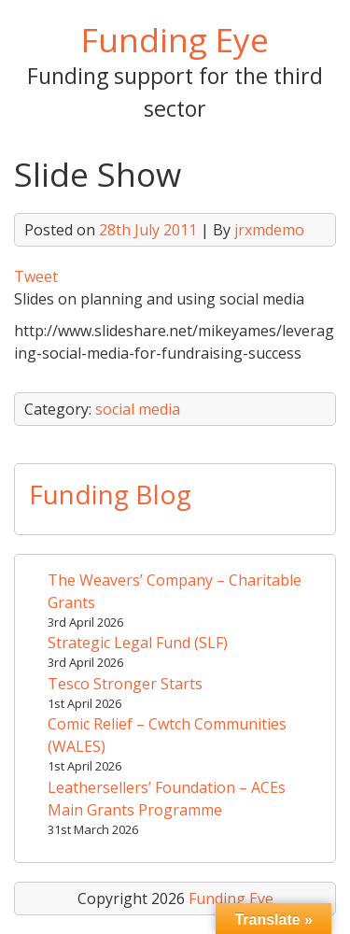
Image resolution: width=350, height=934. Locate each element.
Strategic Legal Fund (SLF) (138, 642)
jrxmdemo (269, 229)
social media (137, 409)
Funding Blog (110, 494)
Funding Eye (175, 39)
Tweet (36, 276)
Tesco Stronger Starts (125, 683)
